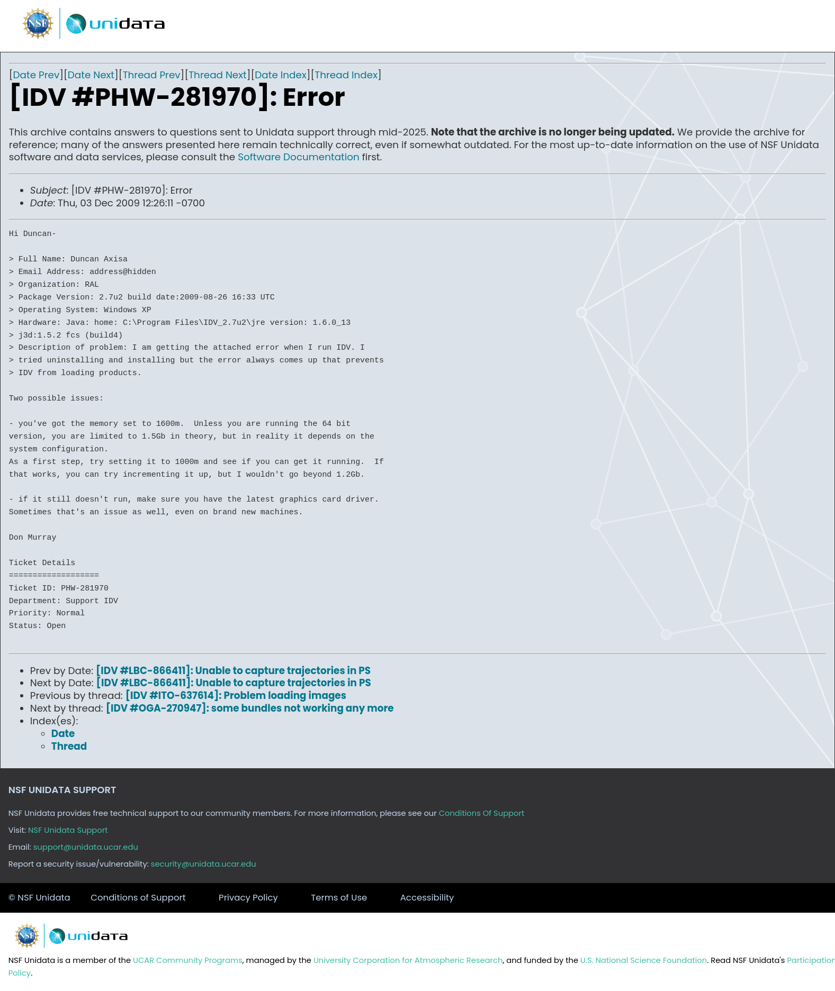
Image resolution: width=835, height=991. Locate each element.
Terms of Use (339, 898)
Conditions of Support (138, 898)
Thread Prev (152, 74)
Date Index (280, 74)
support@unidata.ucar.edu (85, 847)
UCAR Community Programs (188, 960)
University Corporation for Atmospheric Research (408, 960)
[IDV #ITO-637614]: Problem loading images (235, 695)
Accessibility (427, 898)
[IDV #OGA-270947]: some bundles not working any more (250, 708)
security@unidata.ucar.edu (203, 864)
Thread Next (217, 74)
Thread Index (346, 74)
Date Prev (36, 74)
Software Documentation (299, 156)
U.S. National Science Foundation (643, 960)
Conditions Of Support (482, 813)
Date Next (91, 74)
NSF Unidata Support (68, 830)
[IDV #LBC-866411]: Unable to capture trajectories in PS (233, 670)
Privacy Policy (248, 898)
